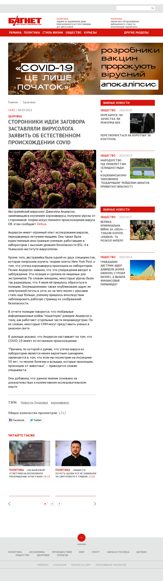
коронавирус (60, 402)
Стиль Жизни (52, 32)
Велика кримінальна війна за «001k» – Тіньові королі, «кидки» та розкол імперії (113, 231)
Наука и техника (118, 551)
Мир (81, 551)
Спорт (96, 551)
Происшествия (62, 551)
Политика (32, 32)
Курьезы (90, 32)
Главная (13, 102)
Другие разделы (136, 32)
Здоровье (29, 102)
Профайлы (42, 564)
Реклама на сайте (81, 564)
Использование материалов (111, 564)
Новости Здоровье (34, 402)
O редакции (59, 564)
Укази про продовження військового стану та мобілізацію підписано (125, 24)
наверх (81, 544)
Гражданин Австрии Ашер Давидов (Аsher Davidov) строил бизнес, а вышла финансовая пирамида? (113, 273)
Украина (15, 32)
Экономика (37, 551)
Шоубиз (141, 551)
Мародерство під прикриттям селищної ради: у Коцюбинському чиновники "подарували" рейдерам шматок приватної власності (125, 173)
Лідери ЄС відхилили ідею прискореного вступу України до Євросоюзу (74, 24)
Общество (73, 32)
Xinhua (41, 224)
